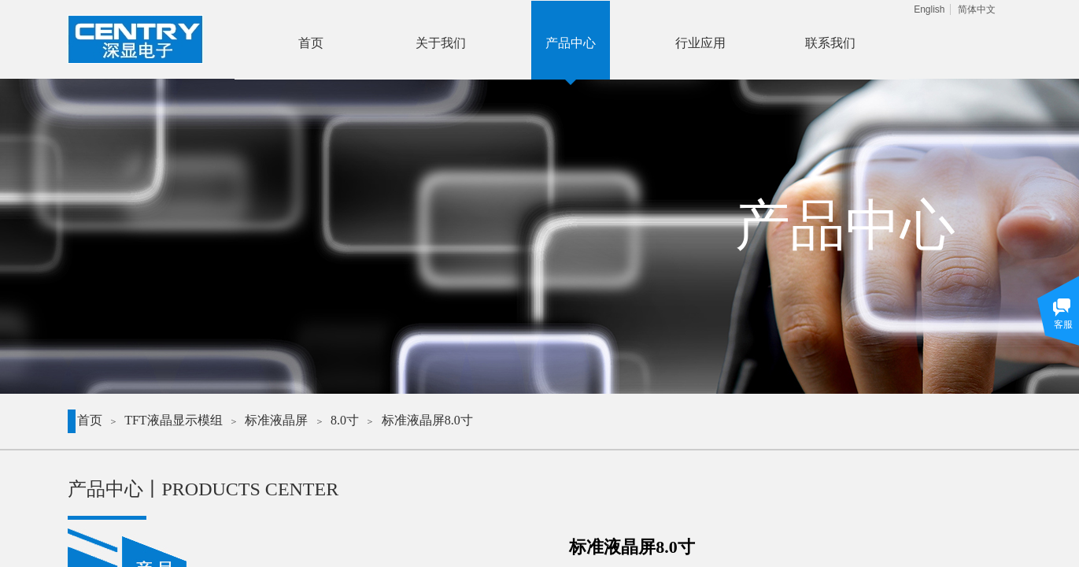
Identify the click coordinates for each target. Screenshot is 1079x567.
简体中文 (977, 9)
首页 (89, 420)
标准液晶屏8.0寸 (427, 420)
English (929, 9)
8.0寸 (345, 420)
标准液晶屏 (276, 420)
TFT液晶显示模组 (173, 420)
